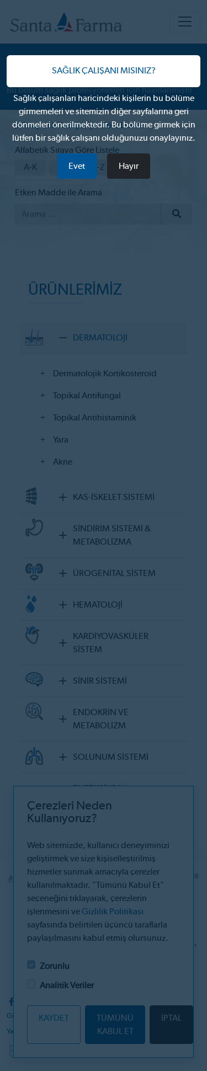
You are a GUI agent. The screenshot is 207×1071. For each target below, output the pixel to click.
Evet (76, 166)
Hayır (129, 166)
